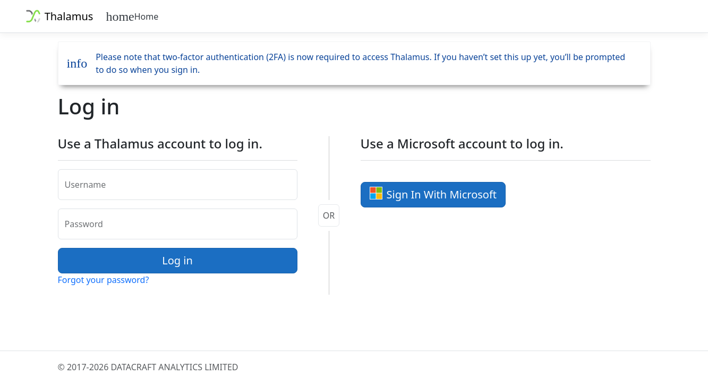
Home (132, 16)
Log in (177, 260)
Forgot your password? (103, 280)
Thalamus (58, 16)
